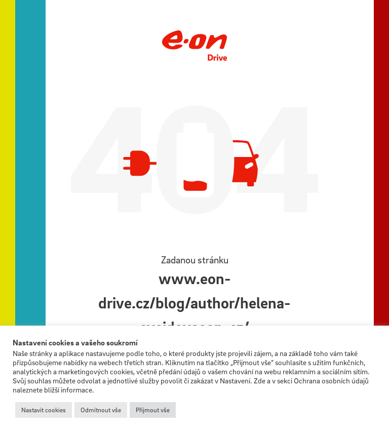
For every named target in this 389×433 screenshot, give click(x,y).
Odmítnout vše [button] (101, 410)
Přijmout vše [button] (153, 410)
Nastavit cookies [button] (43, 410)
